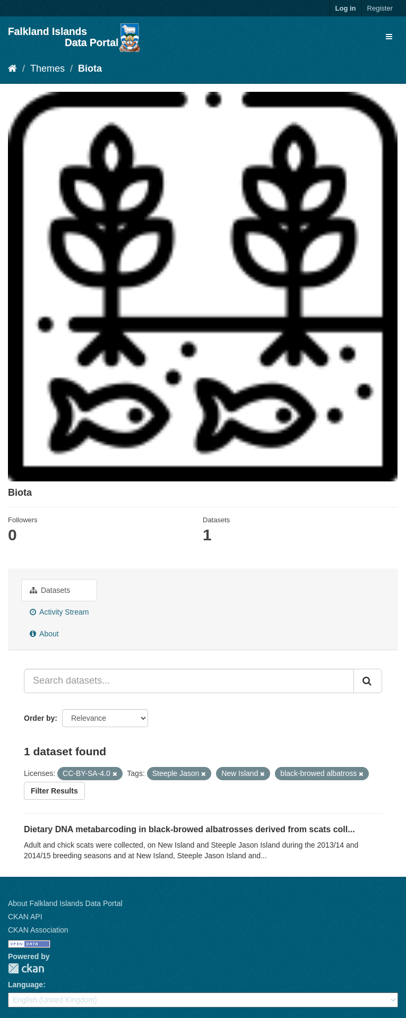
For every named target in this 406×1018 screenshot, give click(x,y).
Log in (345, 8)
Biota (90, 68)
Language (25, 984)
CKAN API (25, 916)
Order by (39, 718)
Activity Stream (59, 612)
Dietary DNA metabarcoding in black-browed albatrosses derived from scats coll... (189, 829)
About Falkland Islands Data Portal (65, 903)
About (44, 633)
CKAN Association (38, 930)
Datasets (50, 590)
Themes (47, 68)
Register (380, 8)
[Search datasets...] (189, 681)
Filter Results (54, 791)
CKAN (26, 968)
